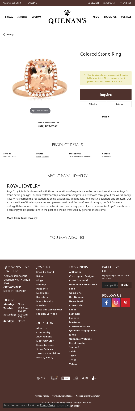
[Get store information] (15, 291)
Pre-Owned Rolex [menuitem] (79, 326)
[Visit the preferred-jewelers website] (53, 378)
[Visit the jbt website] (85, 378)
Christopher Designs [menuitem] (81, 276)
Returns (119, 104)
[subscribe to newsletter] (125, 285)
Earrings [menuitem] (41, 284)
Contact (126, 16)
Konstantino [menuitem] (76, 305)
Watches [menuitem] (41, 305)
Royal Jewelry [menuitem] (77, 343)
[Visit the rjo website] (75, 378)
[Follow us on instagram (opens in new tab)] (116, 302)
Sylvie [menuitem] (72, 351)
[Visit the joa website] (95, 378)
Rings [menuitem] (39, 280)
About (96, 16)
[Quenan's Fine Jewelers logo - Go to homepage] (67, 17)
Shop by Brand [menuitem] (45, 271)
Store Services (45, 345)
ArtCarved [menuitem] (75, 271)
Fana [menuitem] (72, 288)
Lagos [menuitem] (72, 309)
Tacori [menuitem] (73, 355)
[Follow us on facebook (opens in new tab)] (106, 302)
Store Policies (44, 349)
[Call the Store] (12, 287)
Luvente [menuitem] (74, 317)
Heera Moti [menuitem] (76, 301)
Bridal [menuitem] (40, 276)
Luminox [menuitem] (74, 313)
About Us (42, 328)
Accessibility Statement (88, 395)
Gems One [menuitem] (75, 292)
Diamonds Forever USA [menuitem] (83, 284)
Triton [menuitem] (73, 359)
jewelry (10, 34)
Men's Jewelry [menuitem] (44, 301)
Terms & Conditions (48, 353)
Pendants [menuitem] (42, 288)
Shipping (93, 104)
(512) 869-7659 (48, 126)
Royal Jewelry (42, 156)
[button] (93, 3)
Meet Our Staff (45, 340)
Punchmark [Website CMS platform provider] (74, 406)
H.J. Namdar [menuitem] (76, 297)
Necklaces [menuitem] (42, 292)
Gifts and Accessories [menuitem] (49, 309)
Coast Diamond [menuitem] (78, 280)
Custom (36, 16)
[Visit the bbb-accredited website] (65, 378)
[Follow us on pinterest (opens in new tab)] (125, 302)
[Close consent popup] (67, 405)
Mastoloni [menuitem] (75, 322)
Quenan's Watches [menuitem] (80, 338)
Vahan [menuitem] (73, 364)
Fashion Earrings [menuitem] (46, 313)
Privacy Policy (44, 357)
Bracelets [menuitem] (42, 297)
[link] (12, 3)
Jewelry (22, 16)
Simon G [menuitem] (74, 347)
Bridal (9, 16)
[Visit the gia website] (41, 378)
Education (110, 16)
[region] (40, 78)
